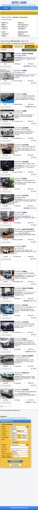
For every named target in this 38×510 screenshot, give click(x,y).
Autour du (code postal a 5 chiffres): (7, 456)
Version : (4, 447)
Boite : (3, 439)
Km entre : (4, 435)
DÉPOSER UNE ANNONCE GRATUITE (22, 8)
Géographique (23, 17)
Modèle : (4, 429)
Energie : (4, 433)
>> (10, 406)
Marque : (4, 426)
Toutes (7, 47)
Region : (4, 451)
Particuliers (29, 47)
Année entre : (5, 437)
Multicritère (15, 17)
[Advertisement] (15, 88)
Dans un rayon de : (7, 453)
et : (19, 431)
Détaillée (2, 418)
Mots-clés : (4, 449)
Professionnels (18, 47)
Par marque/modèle (12, 418)
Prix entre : (4, 431)
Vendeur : (4, 444)
